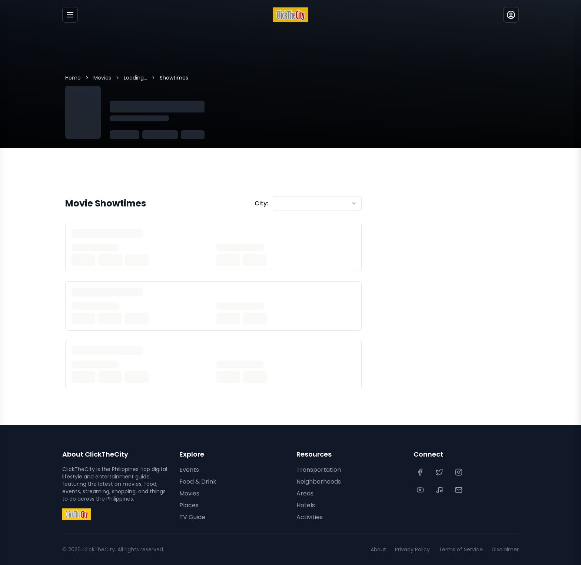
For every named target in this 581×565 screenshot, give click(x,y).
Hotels (305, 505)
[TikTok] (440, 490)
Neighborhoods (318, 481)
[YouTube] (421, 490)
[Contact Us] (459, 490)
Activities (309, 517)
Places (189, 505)
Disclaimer (505, 549)
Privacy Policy (412, 549)
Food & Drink (197, 481)
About (378, 549)
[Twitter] (440, 472)
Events (189, 469)
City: (261, 203)
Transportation (318, 469)
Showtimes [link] (174, 77)
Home (73, 77)
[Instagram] (459, 472)
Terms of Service (461, 549)
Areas (304, 493)
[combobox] (317, 203)
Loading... (135, 77)
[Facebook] (421, 472)
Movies (102, 77)
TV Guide (192, 517)
